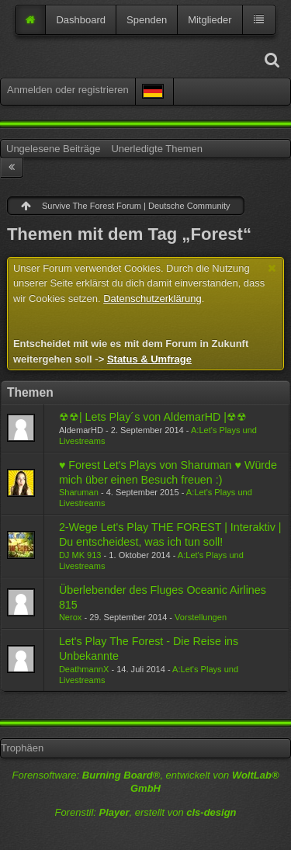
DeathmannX (84, 669)
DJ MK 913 (80, 555)
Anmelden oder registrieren (68, 89)
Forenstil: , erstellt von (145, 812)
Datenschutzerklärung (152, 298)
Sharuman (79, 492)
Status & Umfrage (149, 359)
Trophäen (22, 748)
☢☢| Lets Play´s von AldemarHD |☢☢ (153, 417)
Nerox (70, 617)
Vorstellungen (201, 617)
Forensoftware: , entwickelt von (145, 781)
